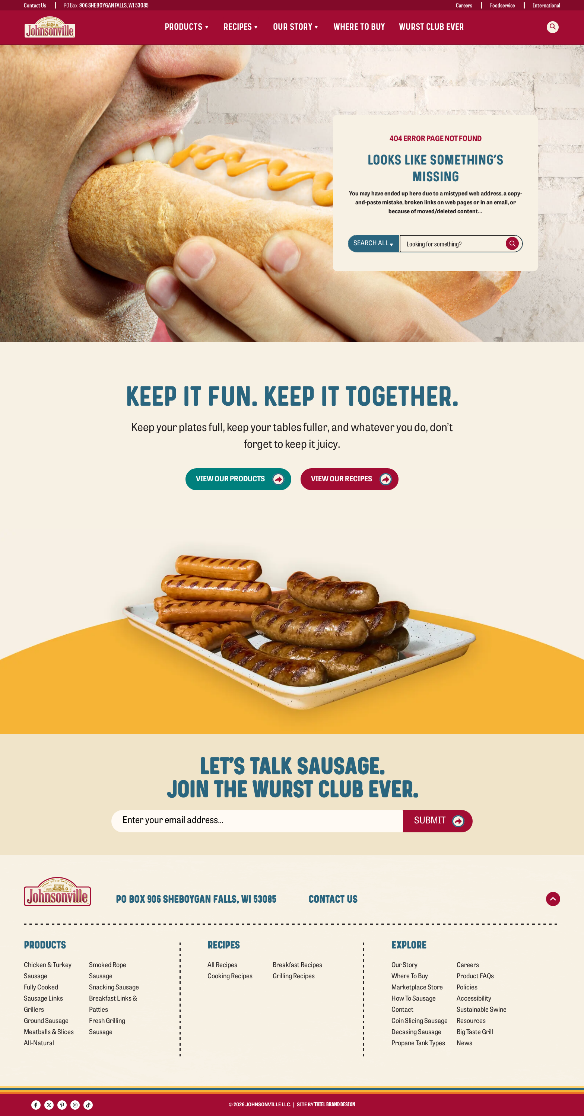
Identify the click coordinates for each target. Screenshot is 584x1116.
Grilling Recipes (294, 976)
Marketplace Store (417, 987)
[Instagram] (75, 1105)
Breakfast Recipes (297, 965)
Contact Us (35, 5)
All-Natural (39, 1043)
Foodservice (502, 5)
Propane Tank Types (418, 1043)
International (546, 5)
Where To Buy (359, 27)
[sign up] (257, 821)
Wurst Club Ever (431, 27)
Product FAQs (475, 976)
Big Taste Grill (475, 1032)
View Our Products (240, 479)
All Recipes (222, 965)
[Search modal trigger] (552, 27)
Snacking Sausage (114, 987)
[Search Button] (512, 243)
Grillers (34, 1010)
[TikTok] (88, 1105)
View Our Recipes (351, 479)
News (464, 1043)
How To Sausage (413, 998)
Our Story (404, 965)
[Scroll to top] (553, 899)
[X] (49, 1105)
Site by (326, 1105)
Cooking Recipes (230, 976)
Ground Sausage (46, 1021)
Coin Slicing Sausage (419, 1021)
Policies (467, 987)
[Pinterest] (62, 1105)
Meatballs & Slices (49, 1032)
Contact (402, 1010)
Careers (464, 5)
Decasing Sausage (416, 1032)
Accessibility (474, 998)
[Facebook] (36, 1105)
